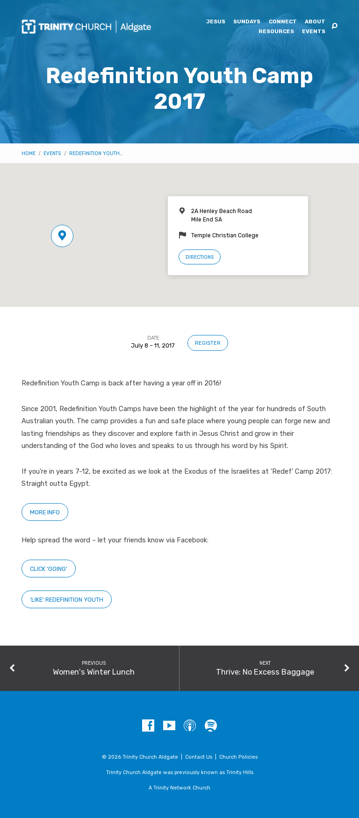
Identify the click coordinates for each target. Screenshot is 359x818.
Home (29, 153)
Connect (283, 22)
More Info (45, 512)
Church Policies (238, 757)
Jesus (215, 22)
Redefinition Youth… (96, 153)
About (315, 22)
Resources (276, 32)
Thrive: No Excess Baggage (265, 671)
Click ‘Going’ (48, 568)
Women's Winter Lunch (94, 671)
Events (313, 32)
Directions (200, 257)
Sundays (246, 22)
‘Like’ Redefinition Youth (66, 599)
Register (208, 343)
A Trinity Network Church (179, 788)
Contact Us (198, 757)
